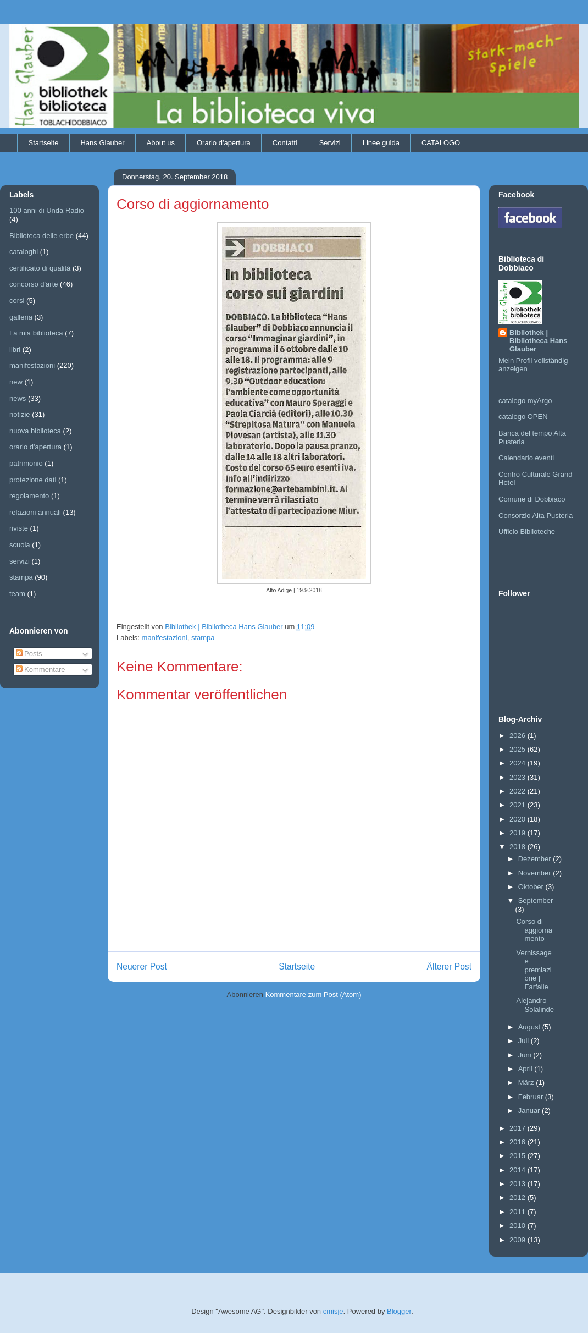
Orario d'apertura (224, 143)
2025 (518, 749)
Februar (531, 1097)
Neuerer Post (142, 966)
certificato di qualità (39, 268)
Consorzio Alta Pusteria (535, 515)
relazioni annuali (35, 512)
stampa (203, 638)
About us (161, 143)
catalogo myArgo (525, 400)
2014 (518, 1170)
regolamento (29, 496)
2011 (518, 1212)
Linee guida (381, 143)
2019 (518, 833)
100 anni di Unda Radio (46, 210)
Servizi (330, 143)
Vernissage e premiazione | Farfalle (533, 970)
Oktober (532, 887)
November (535, 873)
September (535, 900)
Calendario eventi (526, 458)
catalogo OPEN (523, 416)
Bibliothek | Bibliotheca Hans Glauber (538, 340)
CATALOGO (440, 143)
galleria (20, 317)
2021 (518, 805)
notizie (19, 414)
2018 (518, 846)
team (17, 594)
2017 (518, 1128)
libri (14, 349)
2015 (518, 1156)
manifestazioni (164, 638)
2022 (518, 791)
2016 (518, 1142)
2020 (518, 819)
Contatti (285, 143)
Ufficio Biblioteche (526, 531)
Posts (29, 653)
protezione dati (32, 480)
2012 (518, 1197)
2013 (518, 1184)
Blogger (399, 1311)
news (17, 398)
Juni (525, 1055)
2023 (518, 777)
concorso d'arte (33, 284)
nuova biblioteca (35, 431)
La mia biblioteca (36, 333)
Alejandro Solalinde (535, 1004)
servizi (19, 561)
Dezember (535, 859)
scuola (19, 545)
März (527, 1082)
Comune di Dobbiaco (531, 499)
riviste (18, 528)
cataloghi (23, 251)
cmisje (333, 1311)
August (530, 1027)
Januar (530, 1110)
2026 (518, 735)
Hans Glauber (102, 143)
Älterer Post (449, 966)
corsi (16, 300)
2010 (518, 1225)
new (16, 382)
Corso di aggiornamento (534, 930)
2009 (518, 1240)
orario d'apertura (35, 447)
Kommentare (40, 669)
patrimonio (26, 463)
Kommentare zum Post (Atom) (313, 994)
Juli (524, 1041)
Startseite (44, 143)
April (526, 1069)
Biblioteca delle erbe (41, 236)
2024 (518, 763)
